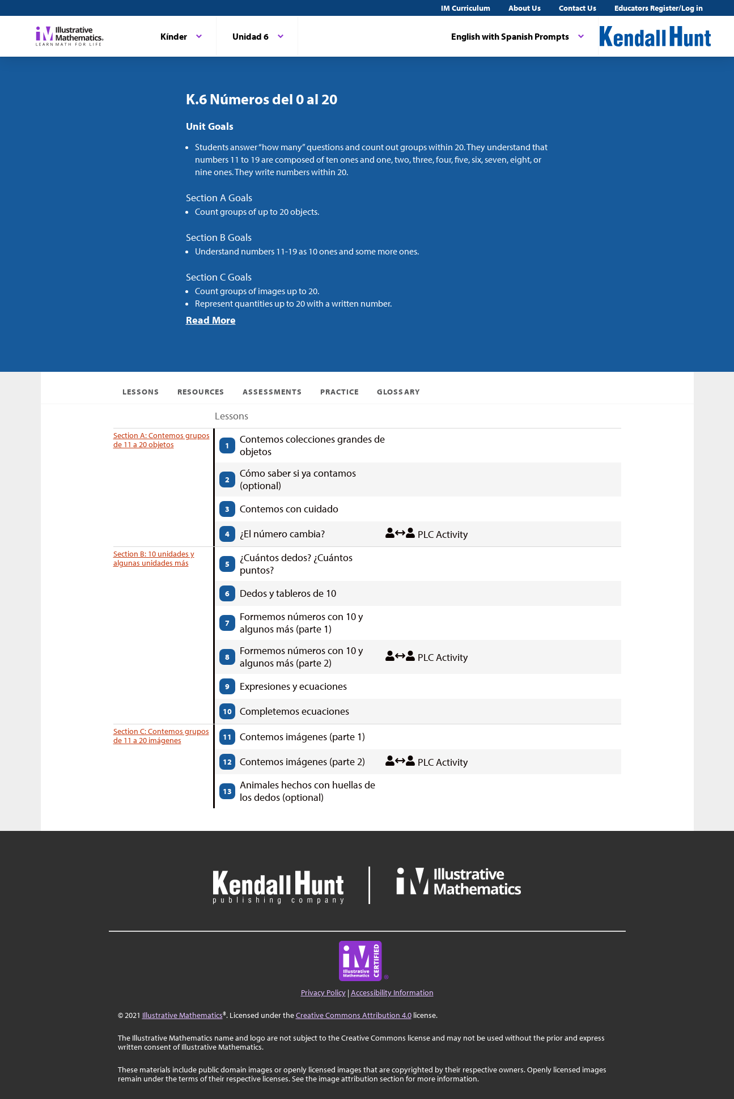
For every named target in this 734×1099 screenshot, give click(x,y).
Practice (339, 392)
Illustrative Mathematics (182, 1015)
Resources (200, 392)
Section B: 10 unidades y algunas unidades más (153, 558)
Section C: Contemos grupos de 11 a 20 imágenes (161, 735)
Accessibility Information (392, 992)
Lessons (140, 392)
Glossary (398, 392)
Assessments (272, 392)
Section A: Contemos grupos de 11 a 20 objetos (161, 439)
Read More (211, 319)
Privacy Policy (323, 992)
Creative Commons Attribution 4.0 (353, 1015)
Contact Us (577, 8)
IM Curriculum (465, 8)
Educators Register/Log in (658, 8)
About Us (524, 8)
